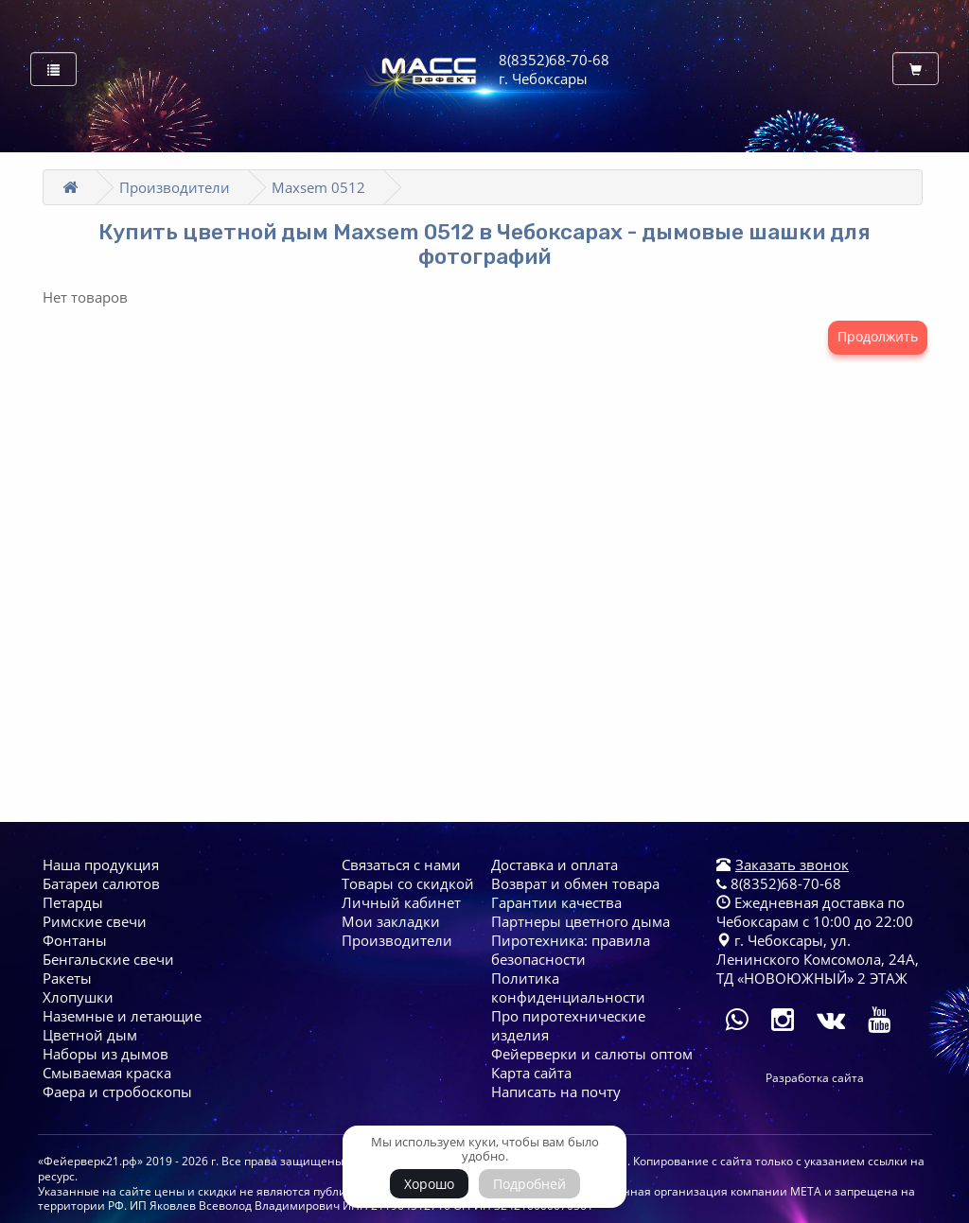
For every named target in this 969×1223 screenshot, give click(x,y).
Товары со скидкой (408, 883)
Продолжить (877, 336)
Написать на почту (556, 1091)
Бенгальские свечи (108, 959)
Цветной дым (90, 1034)
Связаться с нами (401, 864)
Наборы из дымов (105, 1053)
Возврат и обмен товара (575, 883)
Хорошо (429, 1184)
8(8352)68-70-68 (778, 883)
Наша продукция (101, 864)
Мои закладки (391, 921)
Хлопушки (78, 996)
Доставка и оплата (554, 864)
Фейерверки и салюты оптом (592, 1053)
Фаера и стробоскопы (117, 1091)
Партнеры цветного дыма (580, 921)
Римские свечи (95, 921)
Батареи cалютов (101, 883)
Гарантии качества (556, 902)
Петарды (73, 902)
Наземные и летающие (122, 1015)
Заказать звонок (792, 864)
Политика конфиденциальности (568, 987)
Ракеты (67, 978)
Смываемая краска (107, 1072)
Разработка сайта (815, 1078)
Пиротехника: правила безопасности (570, 950)
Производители (174, 187)
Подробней (529, 1184)
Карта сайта (531, 1072)
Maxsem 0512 (318, 187)
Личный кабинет (401, 902)
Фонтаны (75, 940)
